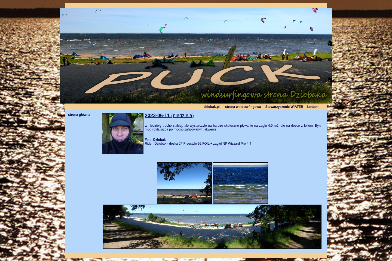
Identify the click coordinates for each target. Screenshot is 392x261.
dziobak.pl (212, 107)
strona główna (79, 115)
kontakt (312, 107)
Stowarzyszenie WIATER (284, 107)
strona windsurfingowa (243, 107)
